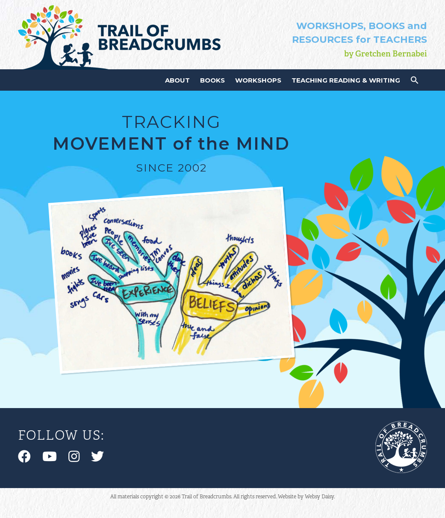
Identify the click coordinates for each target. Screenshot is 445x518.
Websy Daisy (319, 496)
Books (212, 80)
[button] (414, 82)
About (177, 80)
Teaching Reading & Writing (346, 80)
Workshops (258, 80)
